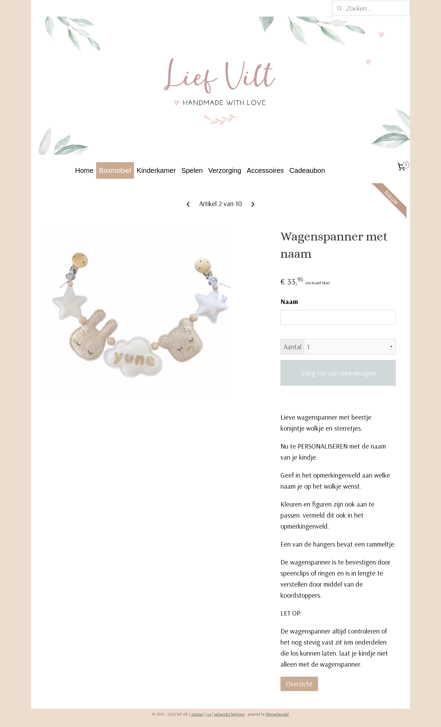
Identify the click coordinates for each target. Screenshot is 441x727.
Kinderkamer (156, 170)
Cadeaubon (307, 170)
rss (208, 714)
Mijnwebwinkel (277, 714)
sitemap (197, 714)
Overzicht (299, 683)
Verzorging (224, 170)
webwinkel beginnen (229, 714)
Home (84, 170)
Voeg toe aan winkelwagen (338, 373)
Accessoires (265, 170)
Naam (289, 301)
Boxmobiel (115, 170)
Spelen (192, 170)
